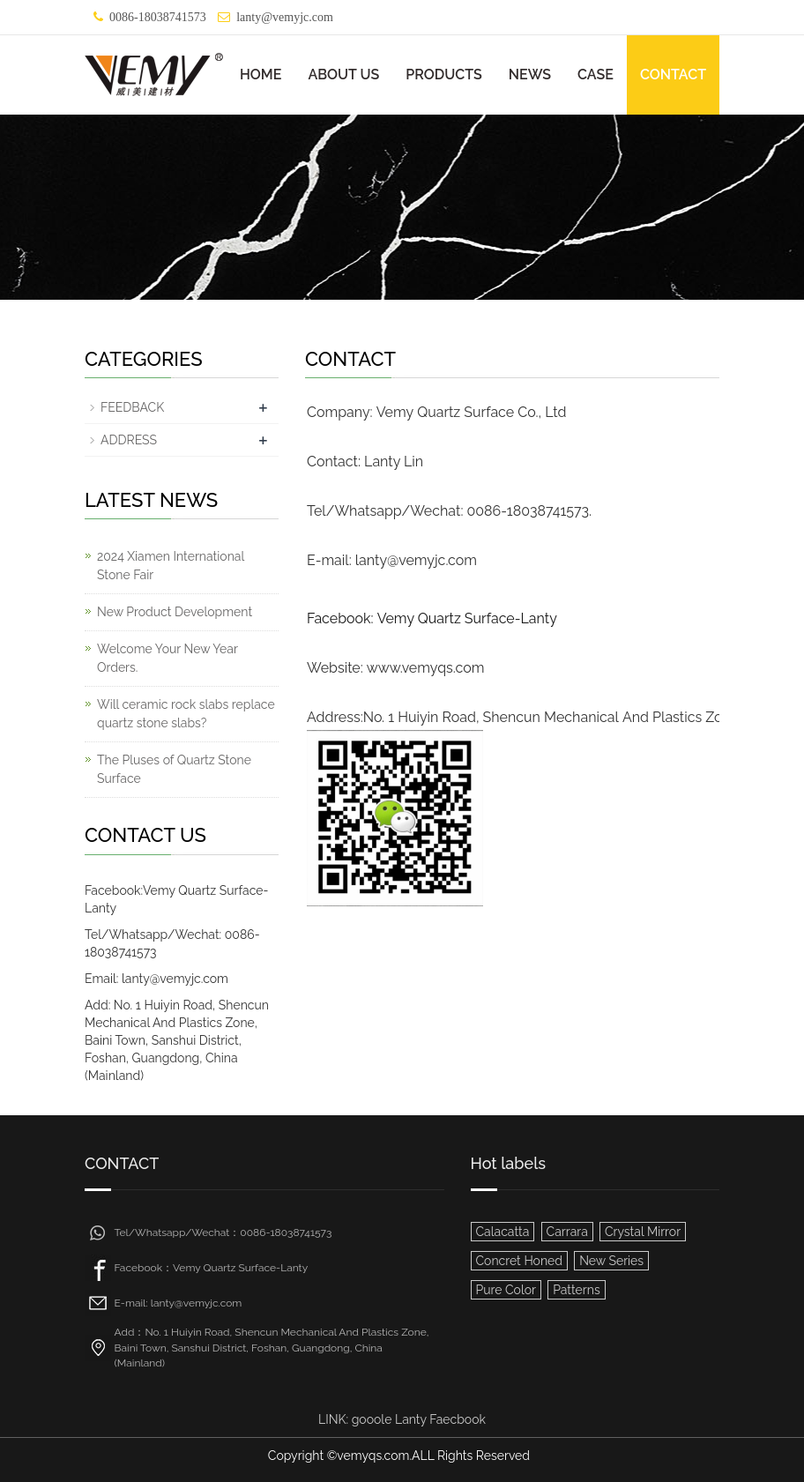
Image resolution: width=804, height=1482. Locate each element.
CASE (595, 74)
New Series (611, 1261)
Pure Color (506, 1290)
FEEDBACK (132, 407)
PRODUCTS (444, 74)
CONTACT (673, 74)
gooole (372, 1419)
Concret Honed (519, 1261)
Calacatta (503, 1232)
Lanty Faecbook (440, 1419)
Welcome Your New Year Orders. (167, 658)
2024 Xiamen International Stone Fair (170, 565)
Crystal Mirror (643, 1232)
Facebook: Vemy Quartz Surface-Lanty (432, 618)
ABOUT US (343, 74)
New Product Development (174, 612)
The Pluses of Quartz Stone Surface (174, 769)
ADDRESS (128, 440)
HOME (261, 74)
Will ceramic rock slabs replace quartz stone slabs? (186, 713)
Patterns (576, 1290)
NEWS (530, 74)
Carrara (567, 1232)
